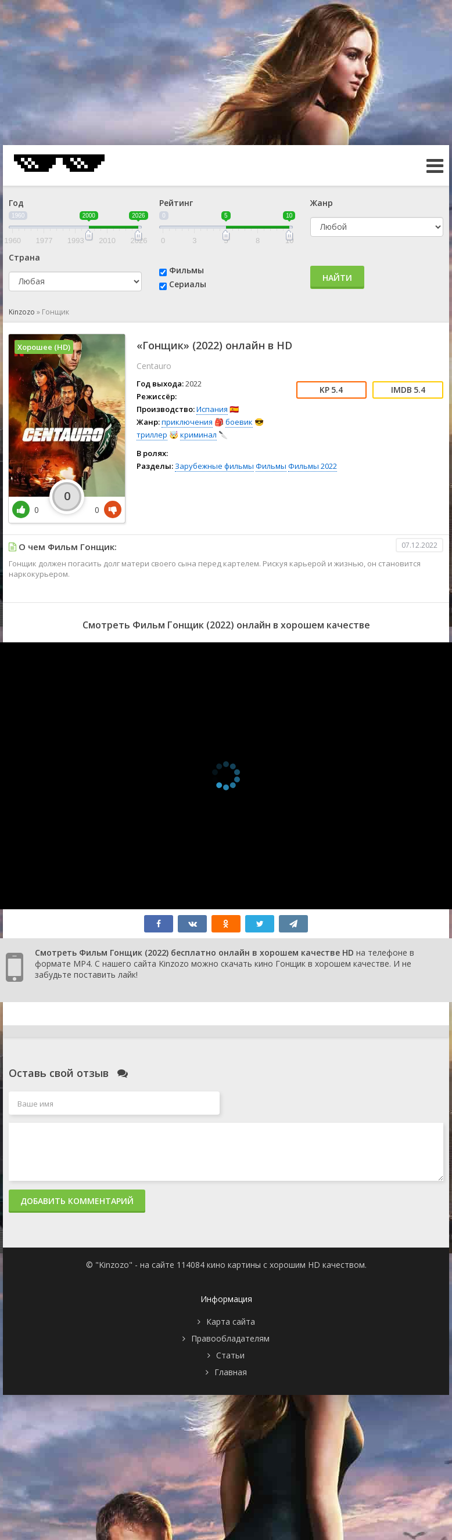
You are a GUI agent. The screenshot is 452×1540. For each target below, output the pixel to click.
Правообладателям (230, 1338)
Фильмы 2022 (312, 466)
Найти (337, 277)
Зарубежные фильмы (214, 466)
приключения (187, 422)
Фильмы (186, 270)
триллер (152, 434)
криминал (198, 434)
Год (16, 202)
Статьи (230, 1355)
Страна (24, 257)
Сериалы (187, 284)
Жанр (321, 202)
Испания (212, 409)
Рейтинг (176, 202)
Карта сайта (230, 1321)
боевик (239, 422)
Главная (230, 1372)
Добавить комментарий (77, 1200)
